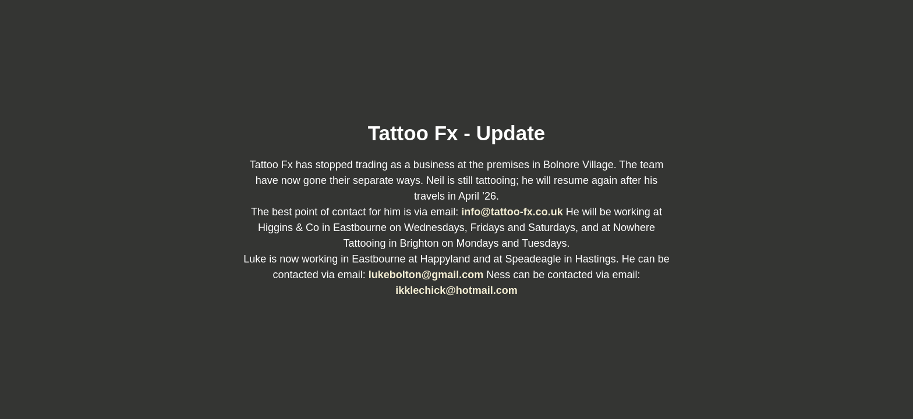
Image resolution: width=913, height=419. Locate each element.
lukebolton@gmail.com (428, 274)
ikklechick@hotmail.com (456, 290)
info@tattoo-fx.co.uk (513, 212)
